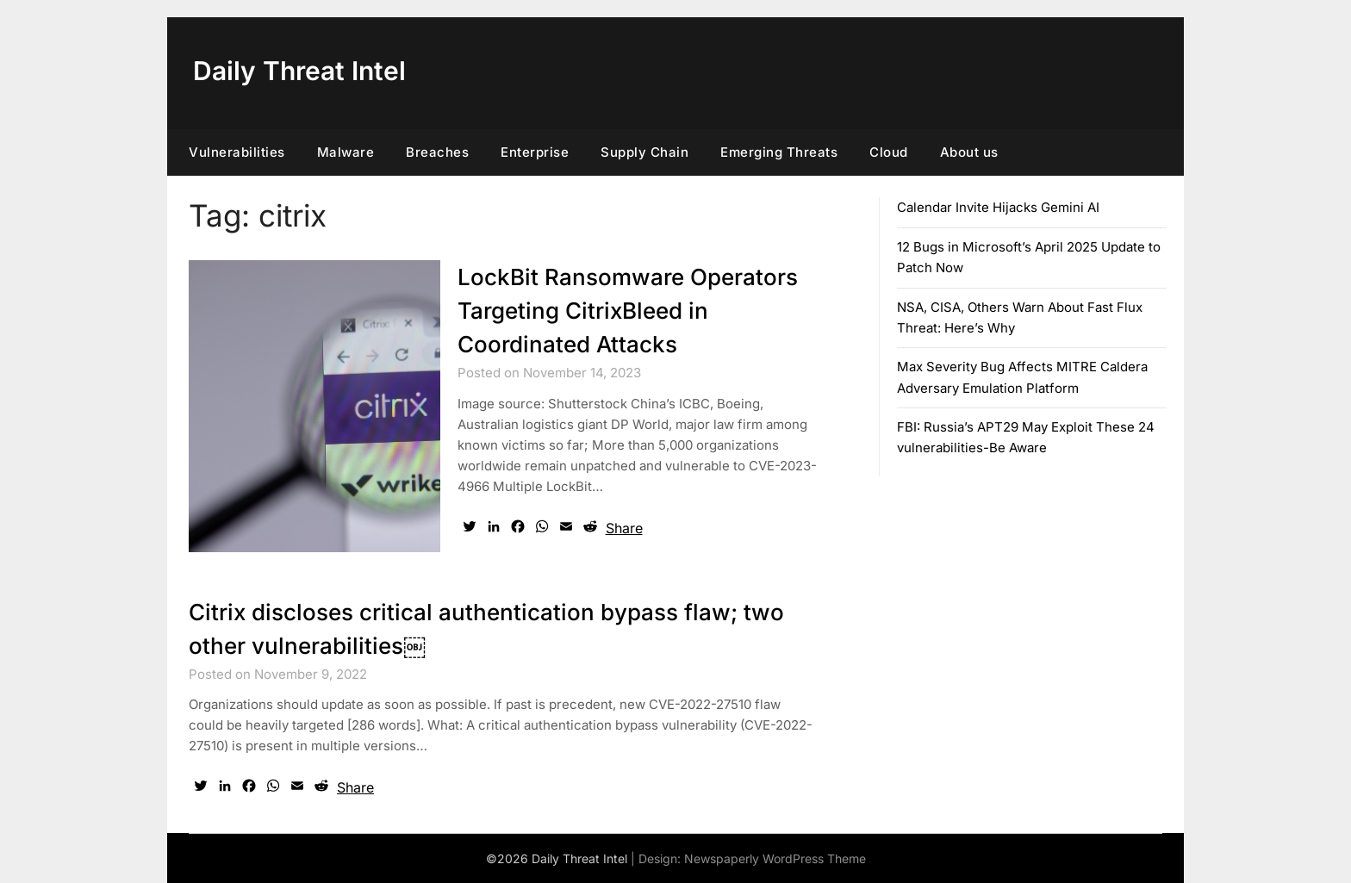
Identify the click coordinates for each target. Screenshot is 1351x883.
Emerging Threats (778, 152)
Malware (346, 152)
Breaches (437, 152)
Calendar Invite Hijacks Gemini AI (998, 207)
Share (624, 528)
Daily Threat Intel (299, 70)
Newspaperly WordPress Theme (775, 858)
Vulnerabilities (237, 152)
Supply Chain (644, 152)
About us (969, 152)
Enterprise (535, 152)
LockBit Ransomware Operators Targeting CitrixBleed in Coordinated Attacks (628, 311)
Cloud (888, 152)
